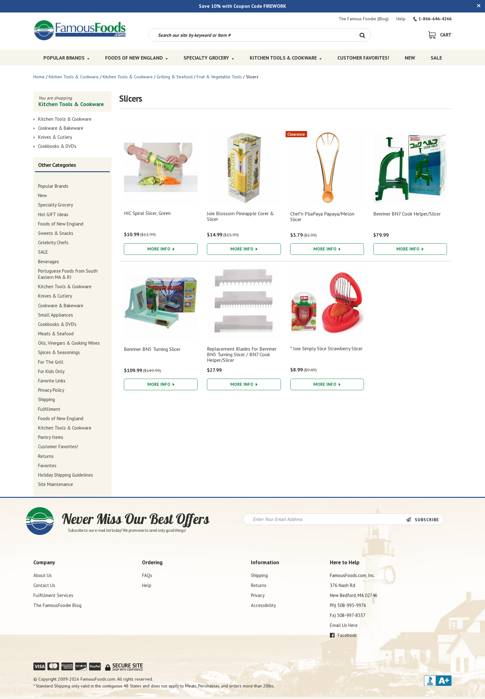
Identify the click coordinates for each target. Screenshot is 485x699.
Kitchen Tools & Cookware (74, 77)
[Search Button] (362, 35)
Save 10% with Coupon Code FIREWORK (242, 6)
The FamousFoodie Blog (57, 605)
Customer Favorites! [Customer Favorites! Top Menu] (363, 58)
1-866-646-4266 (432, 19)
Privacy (258, 595)
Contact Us (44, 585)
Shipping (259, 575)
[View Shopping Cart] (440, 35)
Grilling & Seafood (175, 77)
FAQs (147, 575)
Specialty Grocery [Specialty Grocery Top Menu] (209, 58)
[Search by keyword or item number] (251, 35)
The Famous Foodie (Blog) (364, 19)
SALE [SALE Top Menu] (436, 58)
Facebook (343, 635)
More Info (160, 249)
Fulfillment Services (53, 595)
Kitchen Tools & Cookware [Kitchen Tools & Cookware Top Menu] (286, 58)
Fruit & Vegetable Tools (219, 77)
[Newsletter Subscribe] (424, 520)
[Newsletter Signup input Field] (324, 519)
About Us (42, 575)
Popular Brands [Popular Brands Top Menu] (66, 58)
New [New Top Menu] (410, 58)
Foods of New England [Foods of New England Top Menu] (136, 58)
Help (400, 19)
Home (39, 77)
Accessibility (263, 605)
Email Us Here (344, 625)
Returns (259, 585)
